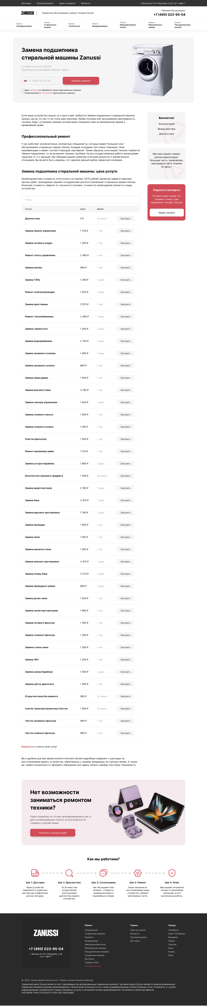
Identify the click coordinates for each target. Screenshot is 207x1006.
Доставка (26, 3)
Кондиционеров (100, 25)
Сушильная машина (94, 955)
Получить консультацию (53, 833)
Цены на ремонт (67, 3)
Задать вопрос (166, 212)
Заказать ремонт (81, 81)
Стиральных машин (50, 25)
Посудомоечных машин (183, 25)
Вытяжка (89, 959)
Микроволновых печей (128, 25)
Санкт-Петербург (176, 934)
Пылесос (89, 937)
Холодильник (91, 930)
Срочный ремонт (45, 3)
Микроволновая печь (95, 945)
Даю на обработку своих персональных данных (51, 90)
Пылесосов (74, 25)
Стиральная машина (95, 934)
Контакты (85, 3)
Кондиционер (91, 941)
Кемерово (173, 937)
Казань (171, 952)
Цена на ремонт (138, 930)
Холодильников (24, 25)
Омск (171, 948)
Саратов (172, 945)
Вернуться (28, 746)
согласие (33, 90)
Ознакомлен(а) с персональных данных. (49, 93)
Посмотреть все (93, 966)
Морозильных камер (155, 25)
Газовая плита (92, 963)
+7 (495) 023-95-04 (168, 15)
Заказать (125, 218)
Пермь (171, 941)
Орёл (170, 955)
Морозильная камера (95, 948)
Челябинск (173, 930)
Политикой (47, 93)
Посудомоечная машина (97, 952)
